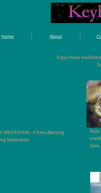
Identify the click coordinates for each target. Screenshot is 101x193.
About (56, 36)
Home (7, 36)
